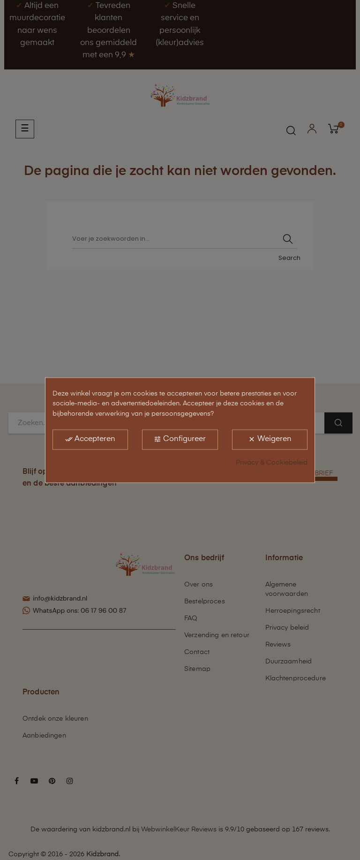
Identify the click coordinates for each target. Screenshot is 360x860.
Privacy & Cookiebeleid (272, 462)
